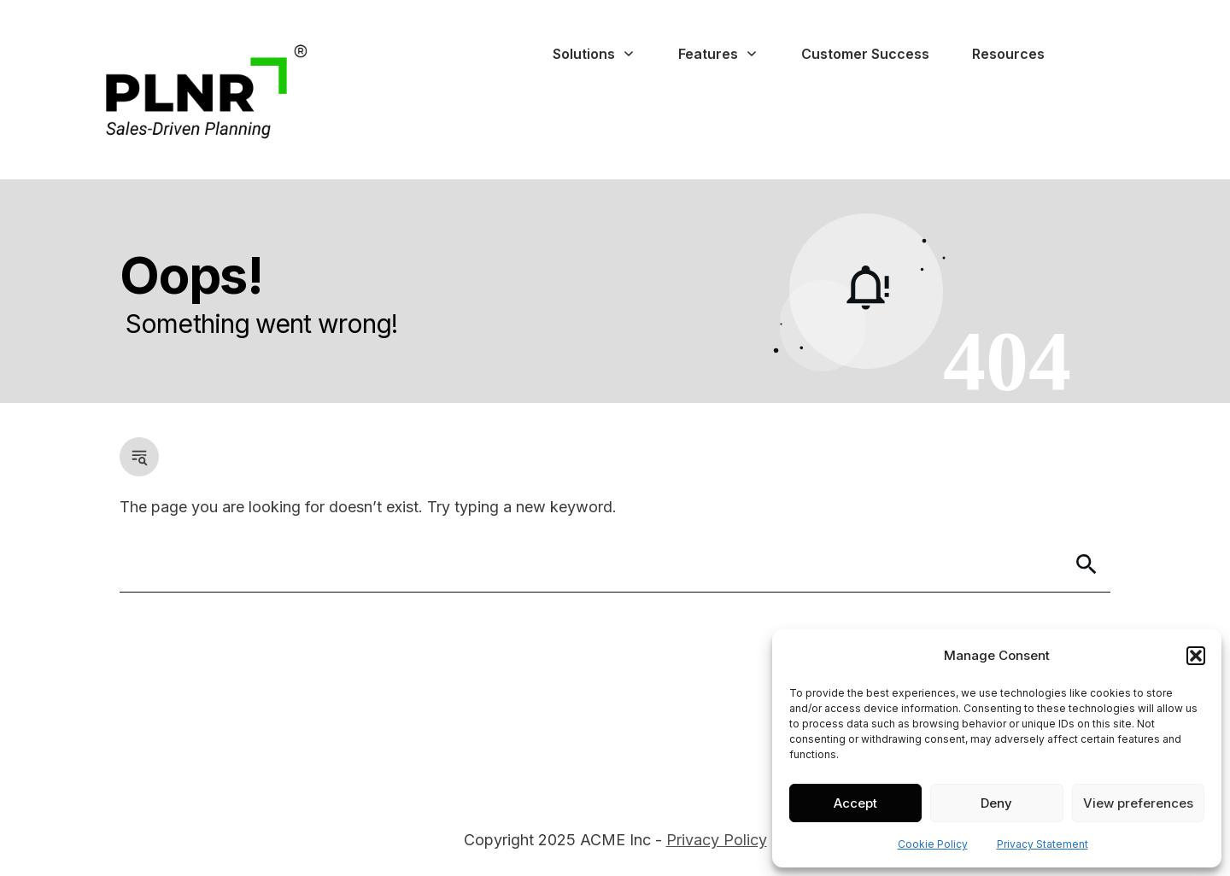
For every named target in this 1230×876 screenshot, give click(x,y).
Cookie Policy (933, 844)
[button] (1195, 655)
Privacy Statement (1042, 844)
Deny (996, 803)
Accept (855, 803)
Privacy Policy (716, 840)
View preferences (1138, 803)
